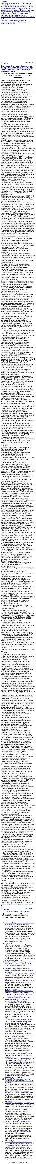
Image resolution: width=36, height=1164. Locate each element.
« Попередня (5, 62)
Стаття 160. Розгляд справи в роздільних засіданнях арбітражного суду (19, 1059)
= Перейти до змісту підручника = (18, 911)
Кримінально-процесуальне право (13, 17)
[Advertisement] (18, 42)
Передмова (9, 943)
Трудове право (12, 13)
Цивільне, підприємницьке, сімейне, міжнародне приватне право (16, 5)
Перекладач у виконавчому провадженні (19, 1103)
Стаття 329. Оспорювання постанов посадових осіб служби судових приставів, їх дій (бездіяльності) (17, 999)
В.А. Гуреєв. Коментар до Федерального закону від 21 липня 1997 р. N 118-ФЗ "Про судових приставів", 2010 (19, 963)
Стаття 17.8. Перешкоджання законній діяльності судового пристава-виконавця (19, 1142)
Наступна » (29, 62)
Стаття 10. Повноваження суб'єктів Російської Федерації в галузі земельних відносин (19, 1080)
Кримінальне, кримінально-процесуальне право (14, 14)
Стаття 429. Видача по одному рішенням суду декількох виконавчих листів (19, 923)
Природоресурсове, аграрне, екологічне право (16, 9)
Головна (4, 20)
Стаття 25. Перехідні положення (16, 1038)
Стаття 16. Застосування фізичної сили (19, 1019)
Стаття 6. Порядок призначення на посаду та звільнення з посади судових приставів (19, 970)
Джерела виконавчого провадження (17, 1121)
